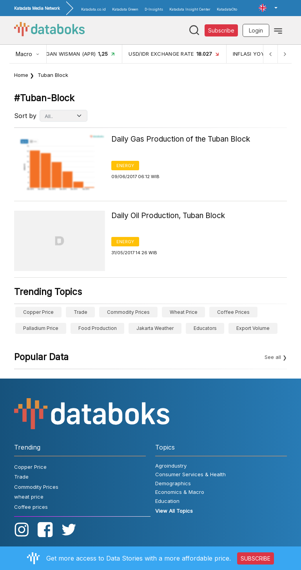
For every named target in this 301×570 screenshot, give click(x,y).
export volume (253, 328)
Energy (125, 165)
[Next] (284, 54)
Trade (80, 312)
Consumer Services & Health (190, 474)
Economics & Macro (179, 492)
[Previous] (270, 54)
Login (256, 30)
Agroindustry (171, 466)
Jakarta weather (155, 328)
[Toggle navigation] (278, 30)
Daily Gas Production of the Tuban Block (180, 139)
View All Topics (174, 511)
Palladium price (40, 328)
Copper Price (38, 312)
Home (21, 75)
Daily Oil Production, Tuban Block (168, 215)
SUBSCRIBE (255, 558)
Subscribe (221, 30)
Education (167, 501)
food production (97, 328)
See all (273, 357)
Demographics (173, 483)
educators (205, 328)
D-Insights (154, 9)
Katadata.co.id (93, 9)
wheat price (184, 312)
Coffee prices (233, 312)
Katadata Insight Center (189, 9)
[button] (268, 8)
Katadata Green (125, 9)
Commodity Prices (128, 312)
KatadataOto (227, 9)
